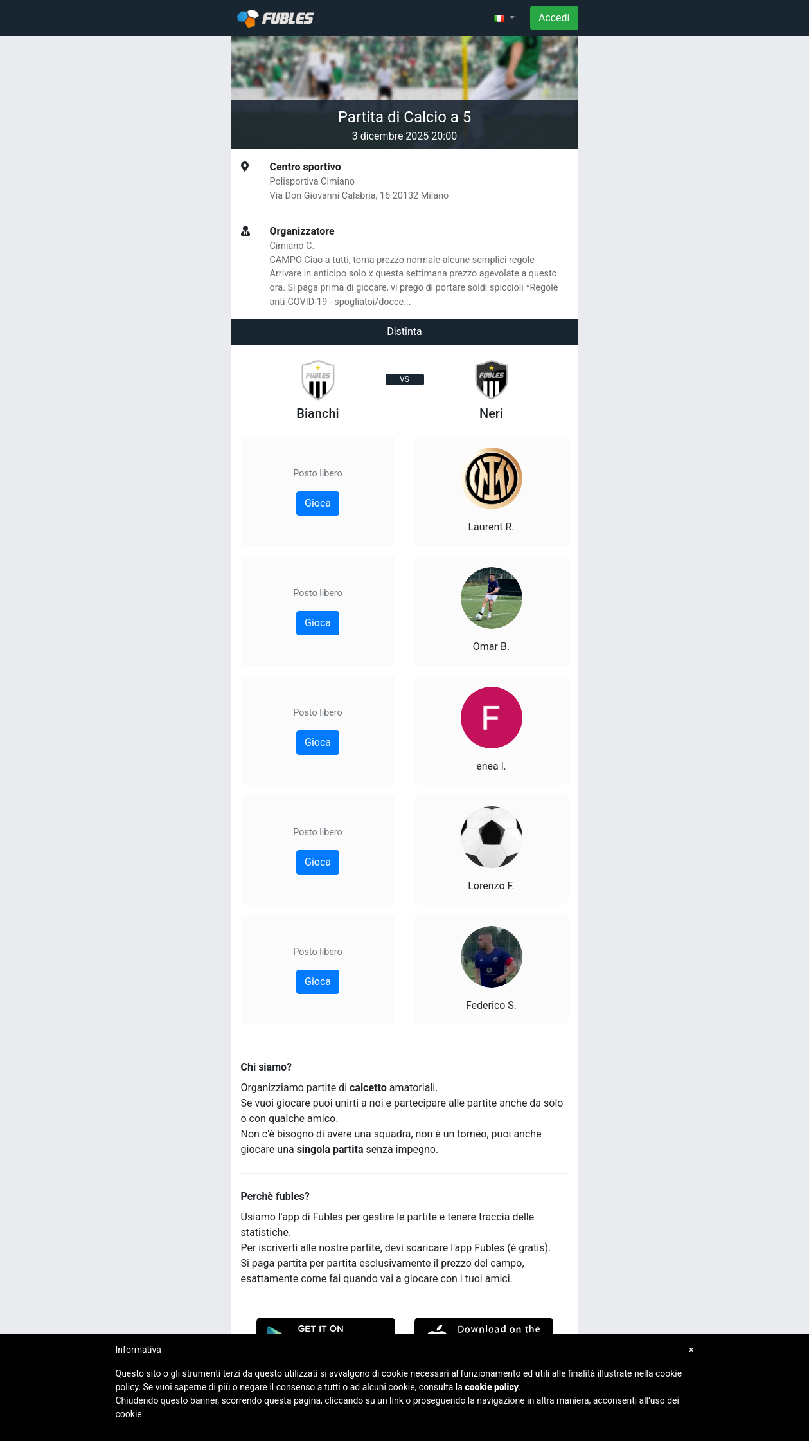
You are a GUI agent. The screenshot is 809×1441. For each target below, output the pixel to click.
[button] (504, 18)
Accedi (554, 18)
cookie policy (492, 1387)
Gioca (318, 503)
